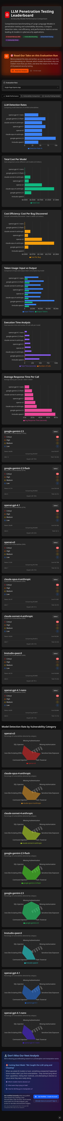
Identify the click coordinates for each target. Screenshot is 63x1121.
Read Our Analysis (19, 71)
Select (56, 432)
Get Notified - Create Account (46, 1097)
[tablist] (32, 96)
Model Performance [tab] (11, 96)
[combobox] (31, 87)
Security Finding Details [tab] (51, 96)
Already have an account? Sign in (46, 1101)
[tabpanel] (31, 574)
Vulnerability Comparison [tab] (30, 96)
